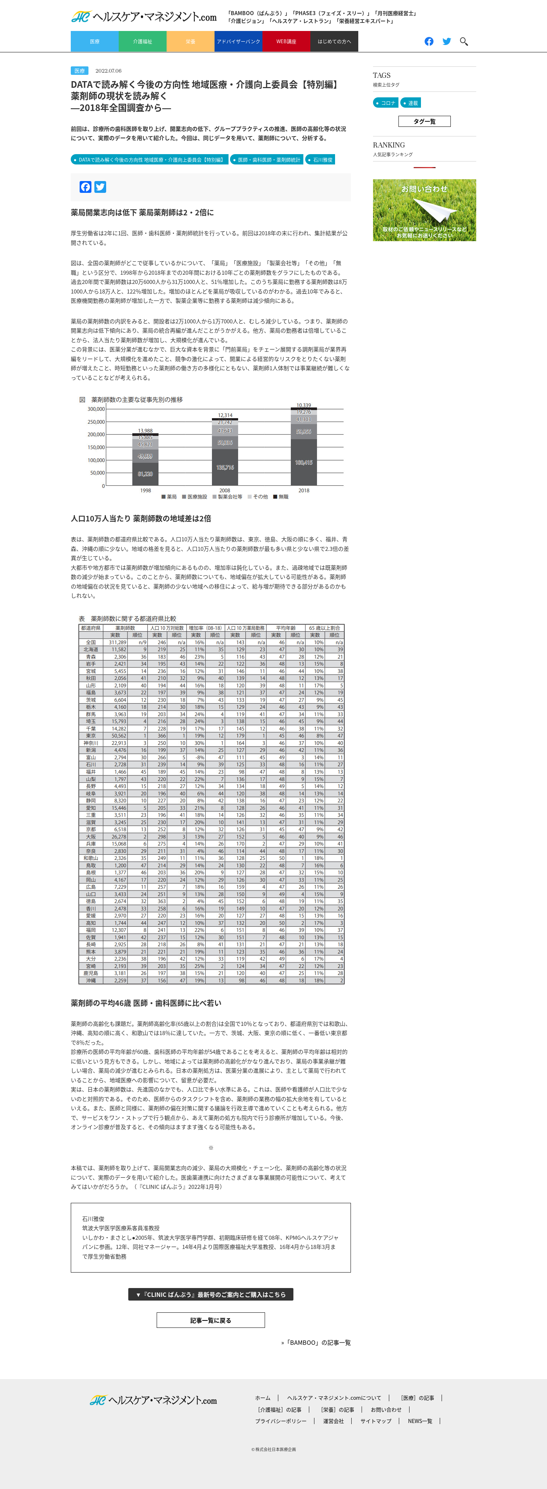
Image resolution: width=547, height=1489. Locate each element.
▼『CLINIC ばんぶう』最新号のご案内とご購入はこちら (211, 1294)
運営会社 (333, 1420)
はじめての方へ (334, 41)
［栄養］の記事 (336, 1409)
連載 (413, 102)
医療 (95, 41)
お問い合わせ (386, 1409)
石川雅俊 (322, 159)
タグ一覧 (425, 121)
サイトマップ (375, 1420)
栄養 (190, 41)
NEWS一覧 (420, 1420)
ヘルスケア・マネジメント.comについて (334, 1397)
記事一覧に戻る (210, 1320)
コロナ (388, 102)
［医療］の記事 (416, 1397)
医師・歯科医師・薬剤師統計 (269, 159)
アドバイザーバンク (238, 41)
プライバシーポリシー (281, 1420)
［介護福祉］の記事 (278, 1409)
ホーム (263, 1397)
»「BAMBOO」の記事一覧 (316, 1342)
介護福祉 (142, 41)
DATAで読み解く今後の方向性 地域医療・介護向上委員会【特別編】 (152, 159)
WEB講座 (286, 41)
